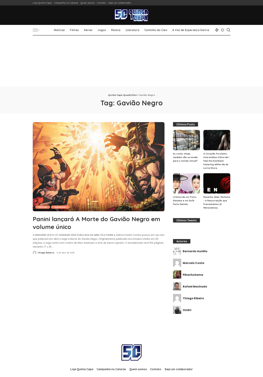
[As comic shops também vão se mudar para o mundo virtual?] (186, 140)
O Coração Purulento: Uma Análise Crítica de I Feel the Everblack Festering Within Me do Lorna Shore (216, 160)
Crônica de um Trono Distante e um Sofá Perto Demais (184, 200)
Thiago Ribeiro (45, 252)
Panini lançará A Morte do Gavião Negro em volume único (88, 222)
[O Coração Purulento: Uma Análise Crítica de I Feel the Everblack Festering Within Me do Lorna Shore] (216, 140)
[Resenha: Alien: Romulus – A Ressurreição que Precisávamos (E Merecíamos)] (216, 183)
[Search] (228, 30)
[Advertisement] (131, 61)
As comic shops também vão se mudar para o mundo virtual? (185, 157)
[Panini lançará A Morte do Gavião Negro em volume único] (98, 166)
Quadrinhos (61, 207)
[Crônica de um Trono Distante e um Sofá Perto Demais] (186, 183)
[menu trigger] (38, 30)
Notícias (43, 207)
